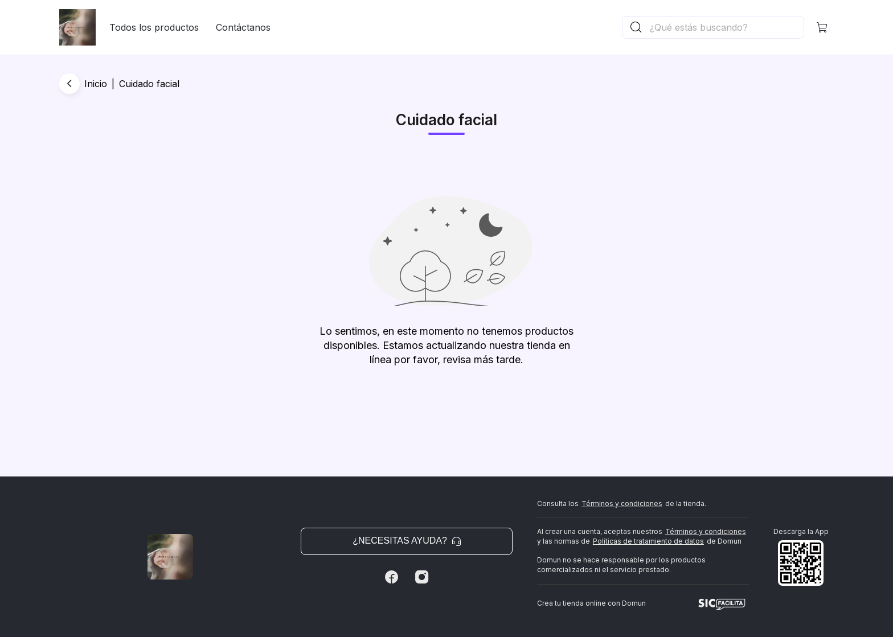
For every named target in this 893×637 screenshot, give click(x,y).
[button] (822, 27)
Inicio (95, 83)
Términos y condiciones (621, 503)
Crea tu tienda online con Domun (591, 603)
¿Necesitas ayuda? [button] (407, 540)
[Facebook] (391, 577)
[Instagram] (422, 577)
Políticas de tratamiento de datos (648, 541)
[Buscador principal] (726, 27)
